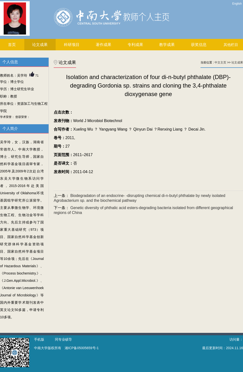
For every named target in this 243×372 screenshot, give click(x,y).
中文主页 (220, 62)
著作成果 (103, 45)
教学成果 (167, 45)
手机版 (39, 339)
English (237, 3)
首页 (12, 45)
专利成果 (135, 45)
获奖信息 (199, 45)
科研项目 (71, 45)
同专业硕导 (63, 339)
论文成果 (40, 45)
